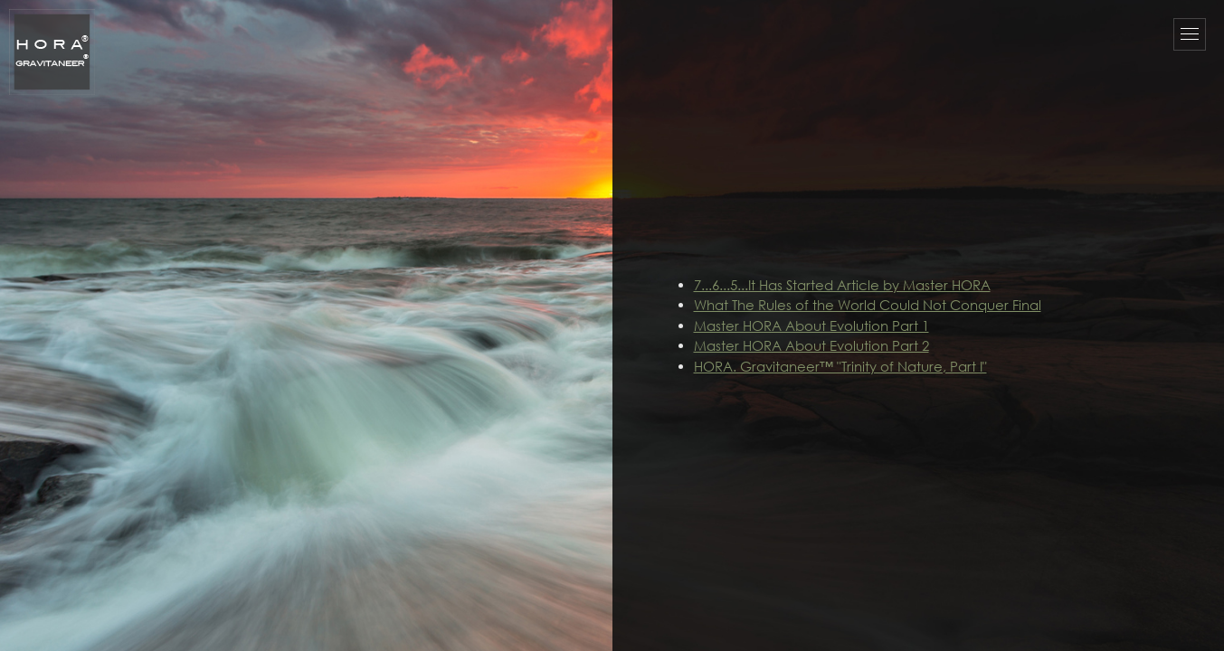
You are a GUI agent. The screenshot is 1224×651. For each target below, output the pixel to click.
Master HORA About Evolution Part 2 (811, 345)
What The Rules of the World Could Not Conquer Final (867, 305)
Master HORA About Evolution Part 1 (811, 325)
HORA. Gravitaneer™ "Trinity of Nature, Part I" (840, 366)
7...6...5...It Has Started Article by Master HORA (842, 285)
